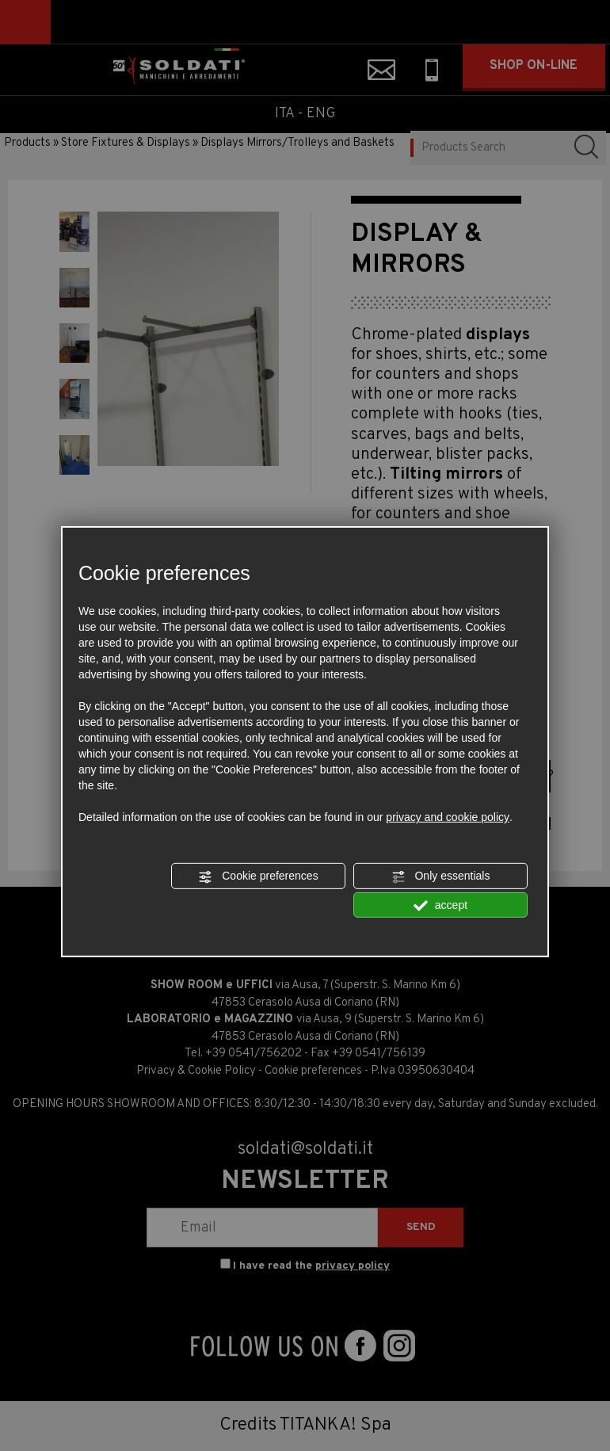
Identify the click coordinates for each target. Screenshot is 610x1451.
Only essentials (440, 876)
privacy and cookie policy (447, 817)
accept (440, 905)
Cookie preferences (258, 876)
